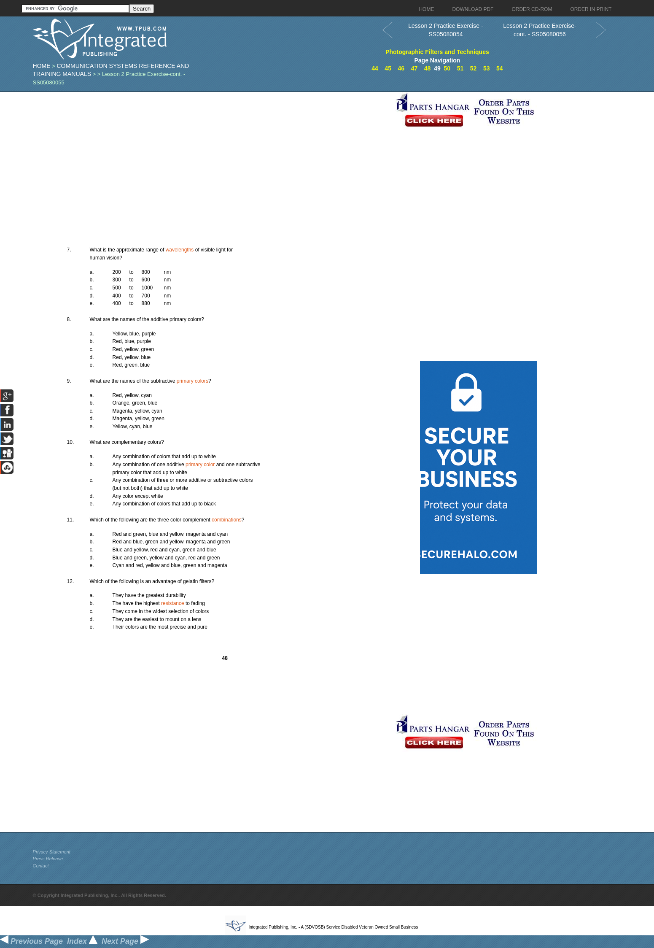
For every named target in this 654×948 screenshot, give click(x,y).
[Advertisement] (212, 151)
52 (473, 68)
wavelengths (180, 250)
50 (447, 68)
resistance (172, 603)
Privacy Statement (51, 851)
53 (486, 68)
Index (82, 941)
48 (427, 68)
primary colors (192, 381)
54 (499, 68)
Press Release (48, 858)
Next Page (125, 941)
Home (42, 65)
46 (401, 68)
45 (388, 68)
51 (460, 68)
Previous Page (31, 941)
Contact (41, 865)
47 (414, 68)
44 (374, 68)
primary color (200, 464)
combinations (227, 520)
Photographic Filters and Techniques (437, 52)
